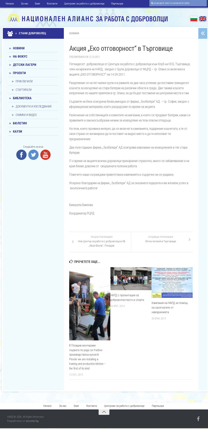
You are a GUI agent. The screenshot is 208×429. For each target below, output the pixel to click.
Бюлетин (20, 123)
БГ (193, 18)
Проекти (19, 73)
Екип (35, 4)
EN (202, 18)
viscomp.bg (32, 421)
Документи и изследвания (33, 106)
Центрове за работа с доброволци (79, 4)
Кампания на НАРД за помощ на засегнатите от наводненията (170, 307)
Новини (74, 33)
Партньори (111, 4)
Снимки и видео (26, 115)
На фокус (20, 56)
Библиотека (22, 98)
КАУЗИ (17, 131)
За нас (23, 4)
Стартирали (24, 90)
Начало (9, 4)
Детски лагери (24, 65)
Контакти (48, 4)
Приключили (24, 81)
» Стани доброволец (27, 33)
